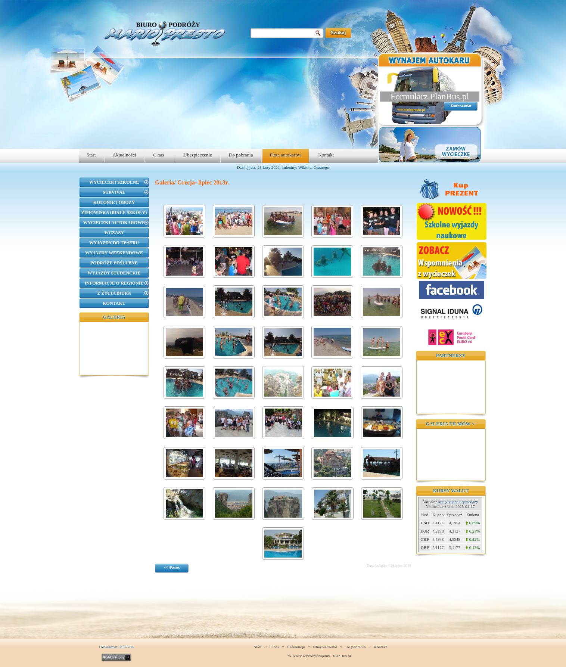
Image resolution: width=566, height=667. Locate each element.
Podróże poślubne (114, 263)
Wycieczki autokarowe (114, 222)
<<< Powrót (172, 567)
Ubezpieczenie (197, 155)
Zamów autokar (460, 105)
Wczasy (114, 232)
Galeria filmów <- (451, 423)
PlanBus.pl (342, 656)
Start (91, 155)
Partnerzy (451, 355)
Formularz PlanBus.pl (430, 96)
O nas (158, 155)
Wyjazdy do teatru (114, 242)
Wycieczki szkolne (114, 182)
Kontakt (326, 155)
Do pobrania (241, 155)
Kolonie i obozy (114, 202)
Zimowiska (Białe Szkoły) (114, 212)
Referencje (296, 647)
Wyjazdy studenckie (114, 273)
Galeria (114, 317)
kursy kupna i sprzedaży (458, 501)
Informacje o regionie (113, 283)
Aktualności (124, 155)
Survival (114, 192)
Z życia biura (114, 293)
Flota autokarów (286, 155)
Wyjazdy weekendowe (114, 252)
